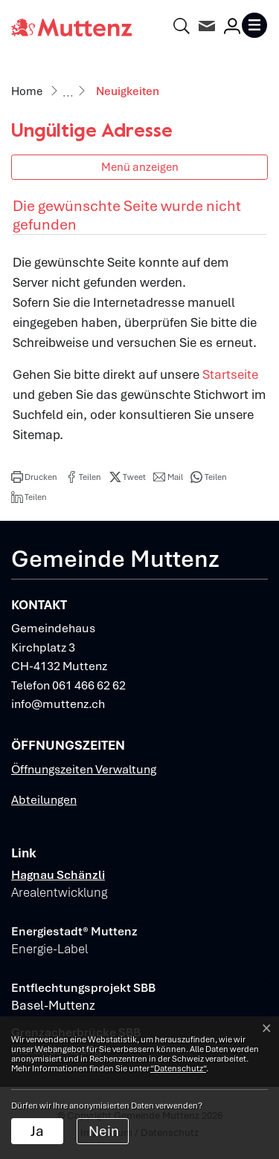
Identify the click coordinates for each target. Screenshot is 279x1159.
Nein (104, 1131)
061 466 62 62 (89, 685)
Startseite (230, 374)
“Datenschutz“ (178, 1068)
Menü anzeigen (140, 167)
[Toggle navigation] (254, 25)
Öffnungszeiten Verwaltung (83, 769)
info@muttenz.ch (58, 704)
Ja (37, 1131)
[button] (34, 477)
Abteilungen (44, 800)
